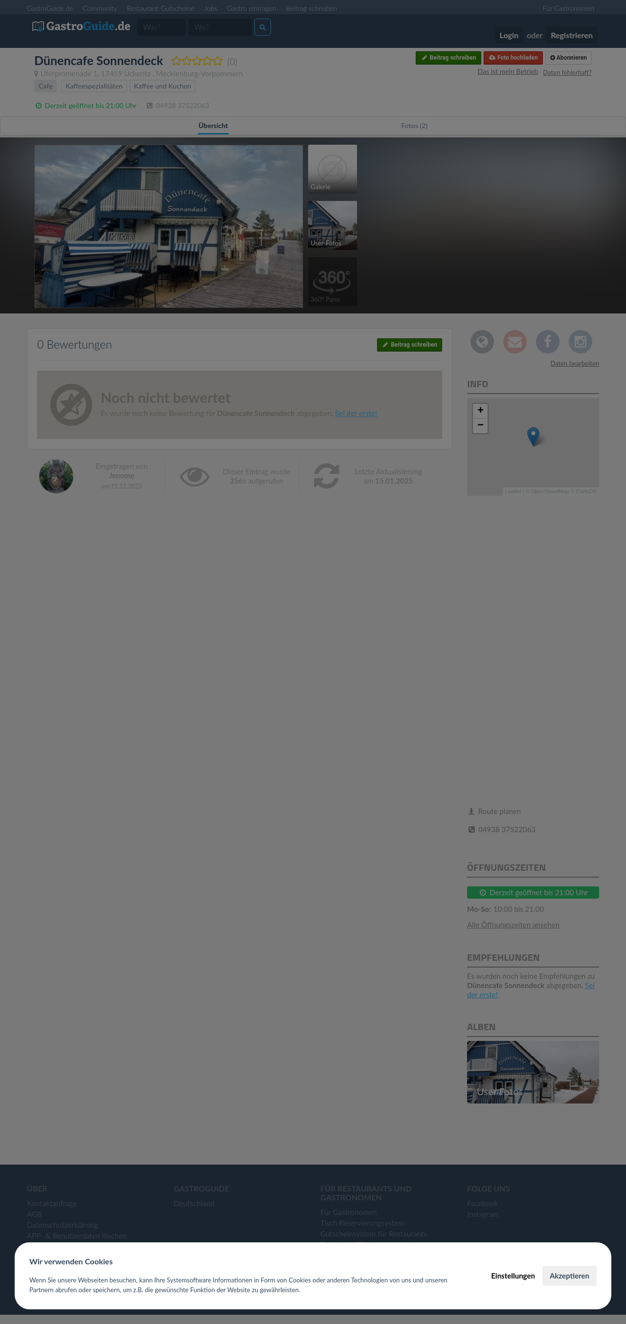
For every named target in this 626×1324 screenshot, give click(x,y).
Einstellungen (513, 1275)
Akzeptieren (569, 1275)
